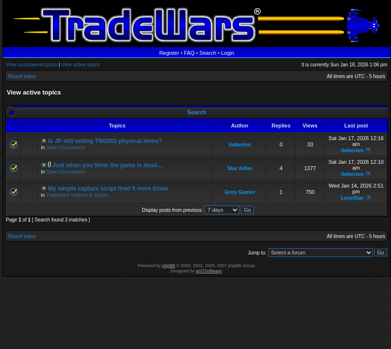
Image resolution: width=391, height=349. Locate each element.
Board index (22, 76)
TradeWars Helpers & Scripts (77, 195)
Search (208, 53)
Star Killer (239, 168)
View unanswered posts (31, 64)
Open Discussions (65, 147)
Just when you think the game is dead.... (107, 165)
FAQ (189, 53)
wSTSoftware (209, 271)
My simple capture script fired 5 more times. (109, 188)
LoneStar (352, 198)
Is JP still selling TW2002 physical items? (105, 141)
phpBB (168, 265)
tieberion (240, 144)
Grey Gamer (240, 192)
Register (169, 53)
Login (227, 53)
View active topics (81, 64)
